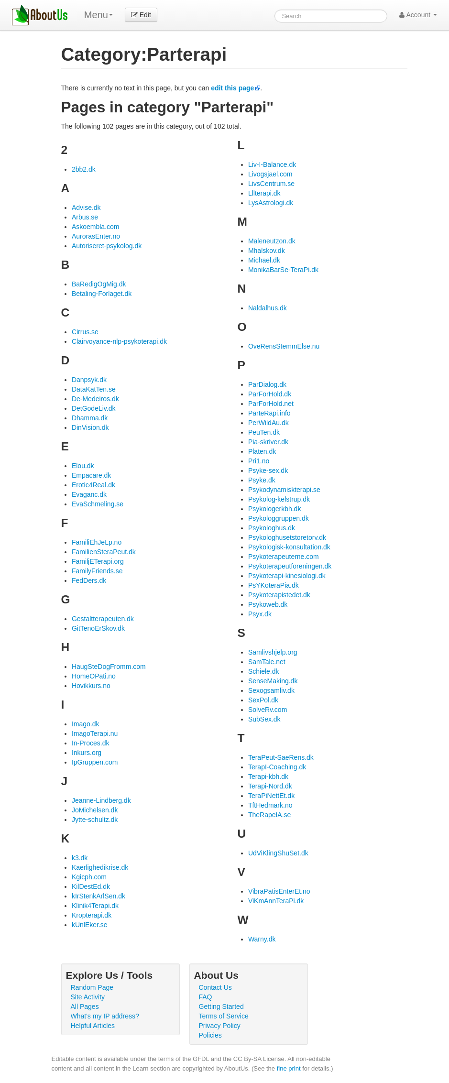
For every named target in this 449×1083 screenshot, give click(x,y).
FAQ (205, 997)
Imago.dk (85, 724)
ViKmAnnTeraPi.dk (276, 901)
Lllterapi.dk (264, 193)
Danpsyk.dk (89, 379)
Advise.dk (86, 207)
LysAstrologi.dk (270, 203)
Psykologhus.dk (271, 528)
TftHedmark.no (270, 805)
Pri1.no (258, 461)
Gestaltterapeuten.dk (103, 619)
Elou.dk (83, 466)
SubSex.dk (264, 719)
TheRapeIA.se (269, 815)
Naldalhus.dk (267, 308)
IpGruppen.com (95, 762)
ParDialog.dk (267, 384)
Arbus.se (85, 217)
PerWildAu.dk (268, 423)
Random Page (92, 987)
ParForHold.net (271, 403)
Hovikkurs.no (91, 685)
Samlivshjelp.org (272, 652)
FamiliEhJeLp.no (96, 542)
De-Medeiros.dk (95, 399)
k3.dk (80, 858)
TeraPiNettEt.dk (271, 795)
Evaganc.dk (89, 494)
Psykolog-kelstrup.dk (279, 499)
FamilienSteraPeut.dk (104, 552)
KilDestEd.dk (91, 886)
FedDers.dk (89, 580)
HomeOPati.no (94, 676)
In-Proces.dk (91, 743)
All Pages (85, 1006)
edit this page (232, 88)
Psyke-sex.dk (268, 470)
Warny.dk (262, 939)
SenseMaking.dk (273, 681)
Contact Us (215, 987)
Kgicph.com (89, 877)
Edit (141, 15)
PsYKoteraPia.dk (273, 585)
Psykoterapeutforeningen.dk (289, 566)
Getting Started (221, 1006)
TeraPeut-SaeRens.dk (281, 757)
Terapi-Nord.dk (270, 786)
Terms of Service (224, 1016)
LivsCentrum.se (271, 183)
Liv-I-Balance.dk (272, 164)
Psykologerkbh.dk (274, 509)
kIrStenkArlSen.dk (98, 896)
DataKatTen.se (94, 389)
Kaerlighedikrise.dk (100, 867)
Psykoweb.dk (267, 604)
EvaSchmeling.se (97, 504)
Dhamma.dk (90, 418)
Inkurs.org (86, 752)
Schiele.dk (263, 671)
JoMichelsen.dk (95, 810)
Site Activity (88, 997)
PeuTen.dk (264, 432)
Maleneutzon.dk (272, 241)
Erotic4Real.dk (93, 485)
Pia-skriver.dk (268, 442)
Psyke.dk (261, 480)
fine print (289, 1068)
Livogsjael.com (270, 174)
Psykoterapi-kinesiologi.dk (287, 576)
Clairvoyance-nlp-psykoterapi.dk (119, 341)
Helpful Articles (93, 1025)
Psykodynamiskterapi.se (284, 489)
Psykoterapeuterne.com (283, 556)
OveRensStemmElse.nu (283, 346)
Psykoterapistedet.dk (279, 595)
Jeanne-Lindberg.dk (101, 800)
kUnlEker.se (90, 925)
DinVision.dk (90, 427)
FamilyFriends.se (97, 571)
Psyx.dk (260, 614)
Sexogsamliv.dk (271, 690)
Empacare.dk (91, 475)
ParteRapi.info (269, 413)
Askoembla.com (96, 226)
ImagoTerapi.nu (95, 733)
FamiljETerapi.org (98, 561)
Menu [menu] (98, 15)
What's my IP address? (105, 1016)
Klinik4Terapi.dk (95, 905)
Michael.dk (264, 260)
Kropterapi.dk (91, 915)
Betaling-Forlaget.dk (101, 293)
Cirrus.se (85, 332)
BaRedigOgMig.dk (99, 284)
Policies (210, 1035)
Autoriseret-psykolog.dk (107, 246)
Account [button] (418, 15)
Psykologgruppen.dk (278, 518)
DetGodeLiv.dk (94, 408)
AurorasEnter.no (96, 236)
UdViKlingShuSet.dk (278, 853)
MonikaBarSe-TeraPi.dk (283, 269)
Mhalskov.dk (266, 250)
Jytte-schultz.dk (95, 819)
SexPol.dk (263, 700)
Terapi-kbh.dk (268, 776)
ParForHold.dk (269, 394)
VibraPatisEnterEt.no (279, 891)
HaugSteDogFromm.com (109, 666)
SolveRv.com (267, 709)
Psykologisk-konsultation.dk (289, 547)
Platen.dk (262, 451)
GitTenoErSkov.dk (98, 628)
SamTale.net (266, 662)
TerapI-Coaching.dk (277, 767)
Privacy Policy (220, 1025)
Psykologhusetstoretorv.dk (287, 537)
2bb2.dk (84, 169)
